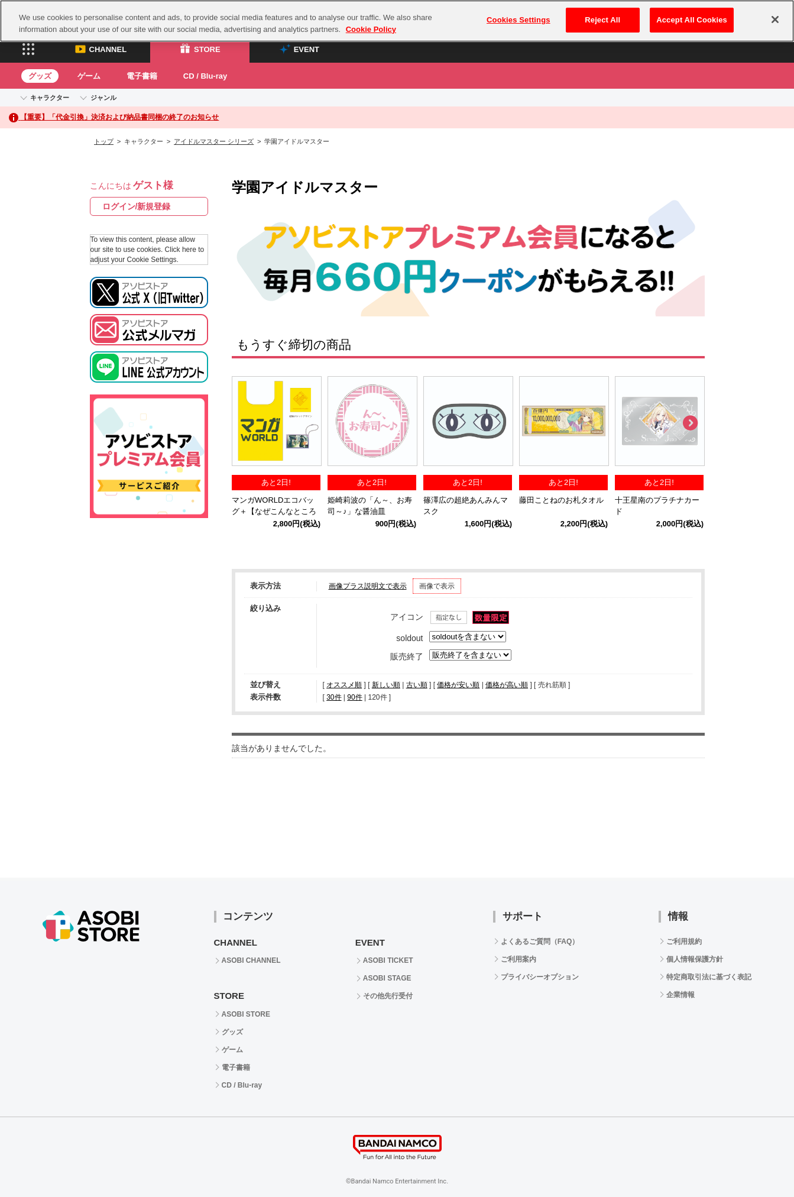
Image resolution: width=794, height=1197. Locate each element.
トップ (104, 141)
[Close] (775, 20)
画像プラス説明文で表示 (368, 586)
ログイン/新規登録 (136, 206)
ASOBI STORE (246, 1014)
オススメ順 (344, 685)
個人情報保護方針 (694, 959)
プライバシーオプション (540, 977)
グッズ (39, 76)
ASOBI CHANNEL (251, 960)
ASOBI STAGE (387, 978)
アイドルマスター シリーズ (214, 141)
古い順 (416, 685)
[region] (397, 21)
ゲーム (89, 76)
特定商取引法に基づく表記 (708, 977)
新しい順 (386, 685)
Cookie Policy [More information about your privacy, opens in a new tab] (371, 29)
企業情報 (680, 995)
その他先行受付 (388, 996)
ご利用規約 (684, 941)
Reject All (602, 19)
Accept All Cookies (691, 19)
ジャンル (103, 97)
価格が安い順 (458, 685)
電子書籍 (142, 76)
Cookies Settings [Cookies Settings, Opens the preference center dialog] (518, 19)
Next (690, 423)
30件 (333, 697)
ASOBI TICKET (388, 960)
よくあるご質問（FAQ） (540, 941)
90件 (354, 697)
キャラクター (49, 97)
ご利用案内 (518, 959)
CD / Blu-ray (205, 76)
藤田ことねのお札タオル (561, 500)
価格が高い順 (506, 685)
